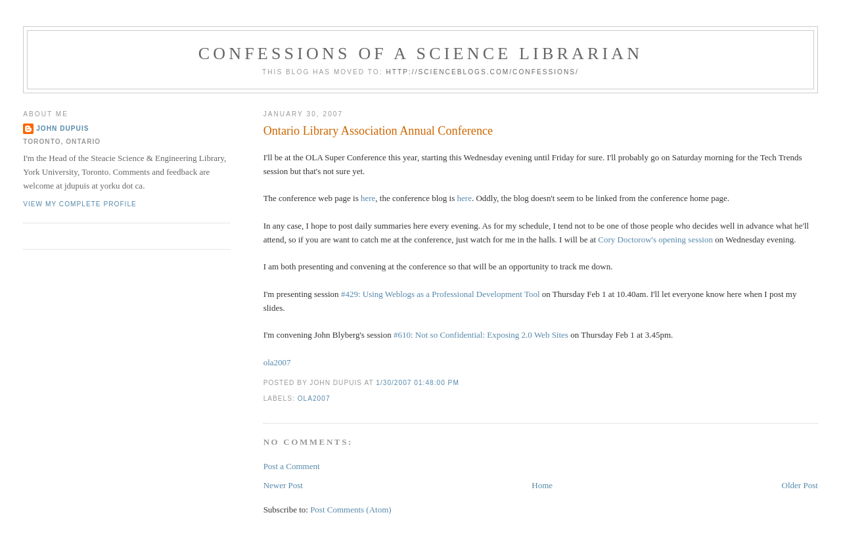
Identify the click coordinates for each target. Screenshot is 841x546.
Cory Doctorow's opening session (655, 239)
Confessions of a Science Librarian (420, 53)
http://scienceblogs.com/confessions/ (482, 72)
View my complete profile (80, 204)
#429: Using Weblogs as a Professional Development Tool (440, 294)
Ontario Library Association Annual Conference (378, 130)
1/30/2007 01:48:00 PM (417, 382)
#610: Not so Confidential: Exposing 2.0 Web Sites (481, 335)
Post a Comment (291, 466)
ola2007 (277, 362)
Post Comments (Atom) (351, 509)
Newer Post (283, 485)
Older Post (800, 485)
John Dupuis (62, 128)
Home (542, 485)
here (368, 198)
